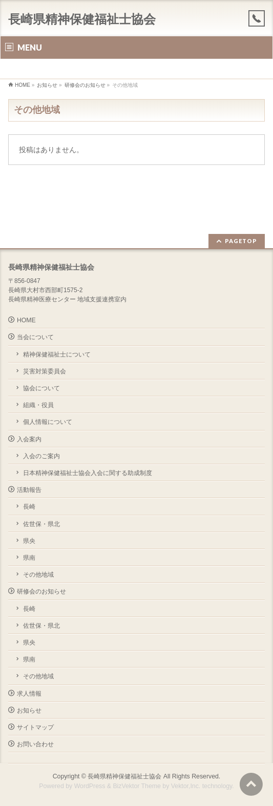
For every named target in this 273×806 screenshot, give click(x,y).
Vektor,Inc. (186, 786)
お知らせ (29, 710)
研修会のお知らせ (41, 591)
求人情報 (29, 693)
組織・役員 (38, 405)
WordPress (90, 786)
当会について (35, 337)
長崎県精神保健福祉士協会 (82, 19)
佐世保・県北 (41, 524)
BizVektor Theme (137, 786)
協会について (41, 388)
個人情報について (47, 421)
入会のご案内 (41, 456)
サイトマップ (35, 727)
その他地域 (38, 574)
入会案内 (29, 439)
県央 (29, 540)
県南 (29, 557)
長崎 (29, 506)
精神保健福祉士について (57, 354)
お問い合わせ (35, 744)
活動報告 (29, 489)
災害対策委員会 (44, 371)
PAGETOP (241, 241)
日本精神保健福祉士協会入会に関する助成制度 (87, 473)
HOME (26, 320)
